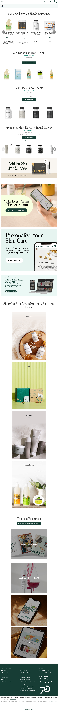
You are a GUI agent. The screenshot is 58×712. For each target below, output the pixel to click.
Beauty (29, 415)
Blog (44, 678)
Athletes (4, 679)
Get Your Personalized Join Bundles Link (29, 523)
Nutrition (29, 316)
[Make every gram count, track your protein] (29, 205)
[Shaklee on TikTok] (46, 681)
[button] (3, 32)
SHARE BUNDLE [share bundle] (29, 102)
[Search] (50, 2)
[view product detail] (8, 25)
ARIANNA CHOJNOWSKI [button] (16, 5)
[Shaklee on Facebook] (43, 682)
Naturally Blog (29, 643)
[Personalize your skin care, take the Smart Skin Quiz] (29, 250)
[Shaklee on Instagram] (40, 682)
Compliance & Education (28, 690)
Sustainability (25, 675)
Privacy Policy (13, 699)
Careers (4, 684)
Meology (29, 366)
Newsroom (5, 677)
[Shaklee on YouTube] (48, 682)
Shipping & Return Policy (47, 672)
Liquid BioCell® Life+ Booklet (29, 578)
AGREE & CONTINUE (29, 709)
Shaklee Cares (6, 675)
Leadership (24, 670)
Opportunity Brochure (29, 610)
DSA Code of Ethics (7, 681)
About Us (4, 670)
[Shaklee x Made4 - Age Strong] (29, 285)
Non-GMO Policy (25, 679)
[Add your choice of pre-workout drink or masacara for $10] (29, 168)
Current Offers (6, 672)
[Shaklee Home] (7, 2)
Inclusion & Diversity (26, 688)
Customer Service (45, 670)
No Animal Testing (26, 672)
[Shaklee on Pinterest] (51, 682)
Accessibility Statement (27, 686)
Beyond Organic (25, 677)
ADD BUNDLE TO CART (29, 62)
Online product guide (29, 544)
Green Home (29, 465)
